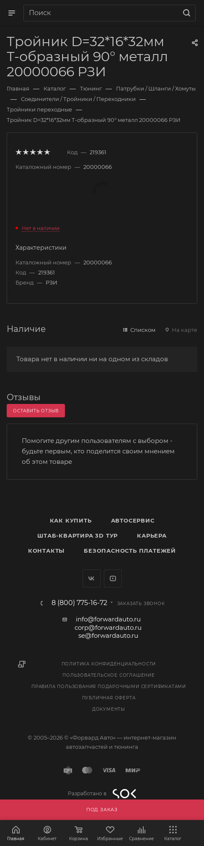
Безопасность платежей (130, 550)
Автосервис (133, 520)
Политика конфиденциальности (109, 664)
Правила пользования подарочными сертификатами (108, 686)
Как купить (71, 520)
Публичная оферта (109, 698)
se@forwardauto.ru (108, 635)
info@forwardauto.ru (108, 619)
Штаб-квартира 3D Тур (77, 535)
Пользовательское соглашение (108, 675)
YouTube (113, 578)
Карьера (152, 535)
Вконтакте (92, 578)
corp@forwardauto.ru (108, 627)
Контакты (46, 550)
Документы (108, 709)
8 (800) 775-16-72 (79, 603)
